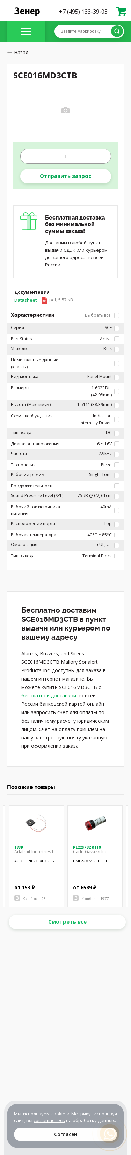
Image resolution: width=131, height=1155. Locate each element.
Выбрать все (102, 315)
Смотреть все (67, 921)
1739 (18, 847)
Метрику (81, 1114)
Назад (17, 52)
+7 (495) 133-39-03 (83, 11)
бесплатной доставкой (48, 695)
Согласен (65, 1134)
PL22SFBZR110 (87, 847)
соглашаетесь (49, 1120)
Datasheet (43, 300)
